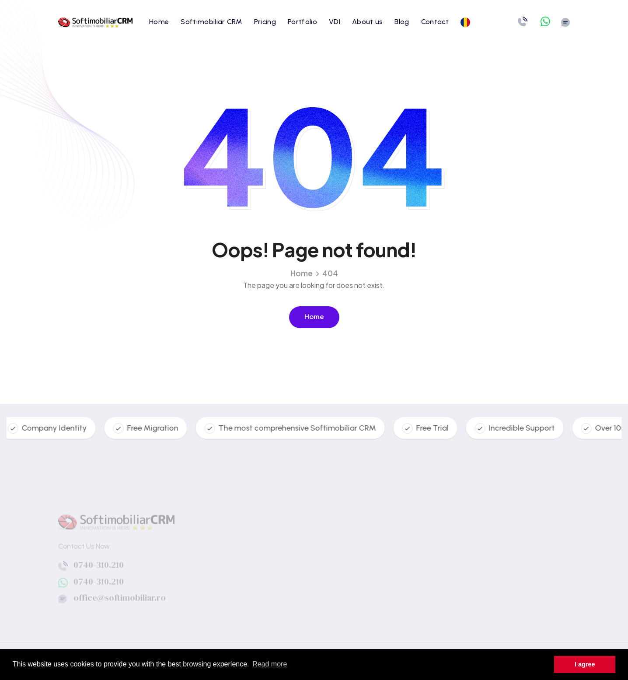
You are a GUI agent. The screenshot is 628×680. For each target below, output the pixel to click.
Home (159, 22)
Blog (401, 22)
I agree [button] (585, 664)
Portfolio (302, 22)
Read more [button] (269, 664)
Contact (435, 22)
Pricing (265, 22)
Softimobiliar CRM (211, 22)
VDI (334, 22)
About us (367, 22)
